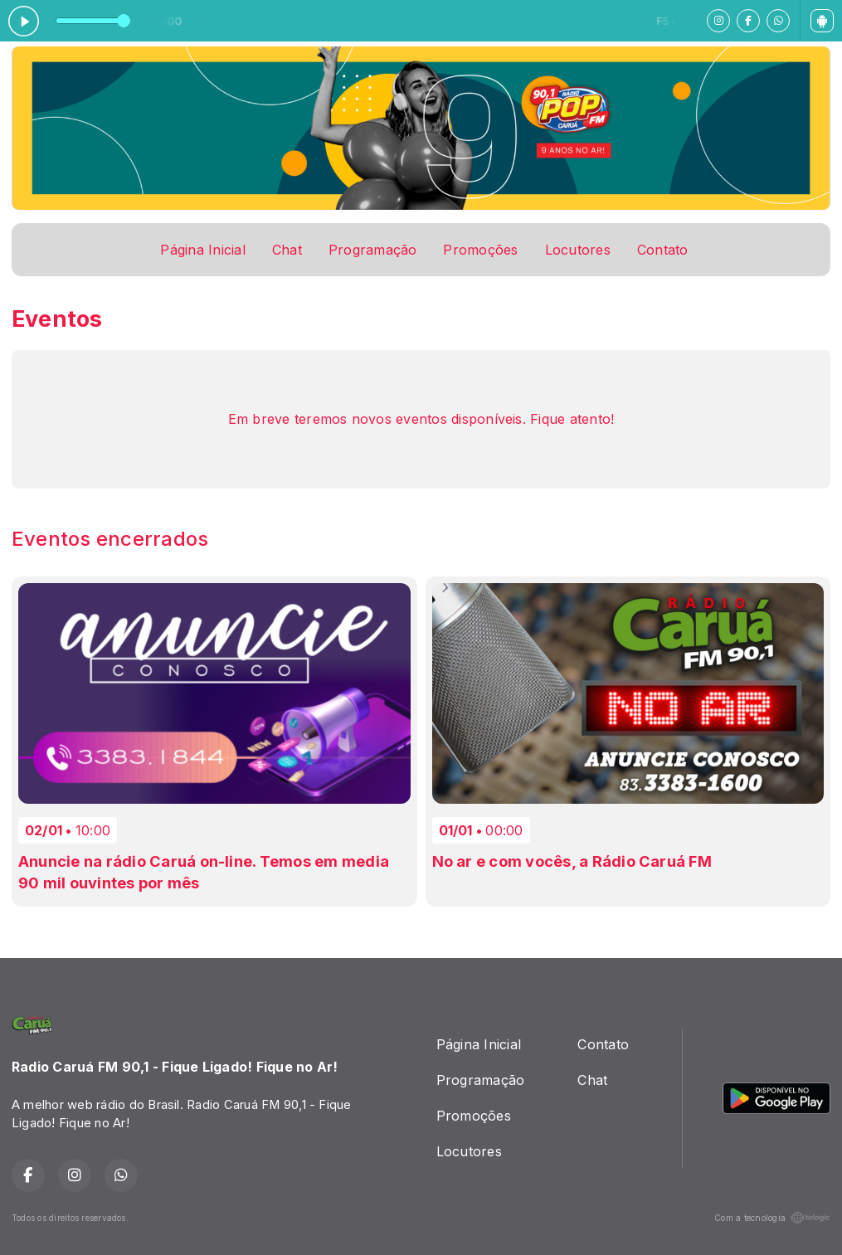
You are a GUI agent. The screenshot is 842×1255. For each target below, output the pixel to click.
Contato (663, 249)
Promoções (480, 249)
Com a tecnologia (772, 1217)
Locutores (578, 249)
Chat (287, 249)
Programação (373, 249)
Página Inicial (202, 249)
